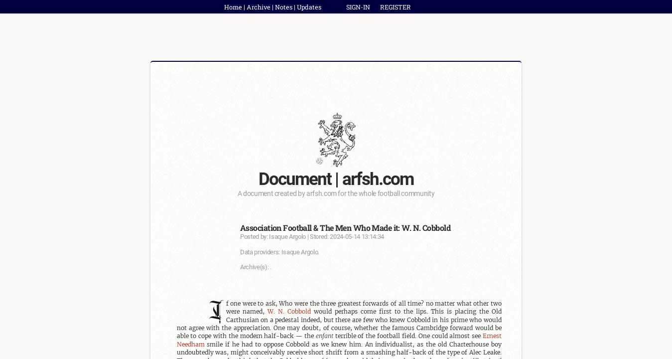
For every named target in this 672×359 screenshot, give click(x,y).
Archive (258, 7)
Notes (283, 7)
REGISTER (395, 7)
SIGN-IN (358, 7)
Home (233, 7)
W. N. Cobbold (289, 311)
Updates (309, 7)
